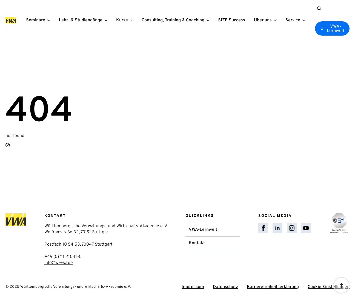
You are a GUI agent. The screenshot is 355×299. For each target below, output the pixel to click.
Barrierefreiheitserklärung (273, 287)
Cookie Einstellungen (329, 287)
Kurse (122, 20)
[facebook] (263, 228)
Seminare (35, 20)
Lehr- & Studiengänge (80, 20)
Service (292, 20)
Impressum (193, 287)
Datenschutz (225, 287)
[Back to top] (341, 285)
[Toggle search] (319, 8)
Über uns (263, 20)
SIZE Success (231, 20)
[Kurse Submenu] (132, 20)
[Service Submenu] (305, 20)
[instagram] (292, 228)
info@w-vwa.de (58, 263)
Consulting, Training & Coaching (173, 20)
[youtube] (306, 228)
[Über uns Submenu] (276, 20)
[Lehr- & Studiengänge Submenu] (107, 20)
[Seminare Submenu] (50, 20)
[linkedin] (277, 228)
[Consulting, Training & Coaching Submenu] (209, 20)
